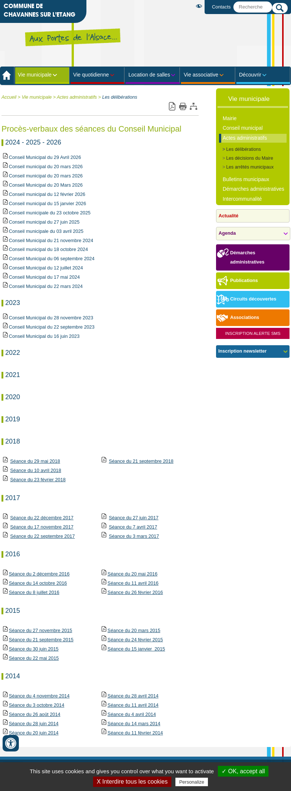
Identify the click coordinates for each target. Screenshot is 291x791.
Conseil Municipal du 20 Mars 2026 (46, 185)
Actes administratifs (77, 97)
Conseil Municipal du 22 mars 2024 (46, 286)
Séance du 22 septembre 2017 (42, 536)
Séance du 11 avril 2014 (132, 705)
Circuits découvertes (246, 300)
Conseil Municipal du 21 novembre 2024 (51, 240)
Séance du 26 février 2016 (135, 592)
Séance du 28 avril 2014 (132, 696)
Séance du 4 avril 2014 (131, 714)
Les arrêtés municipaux (250, 167)
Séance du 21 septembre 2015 (37, 639)
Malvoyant (200, 6)
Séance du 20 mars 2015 (133, 630)
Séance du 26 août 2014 (34, 714)
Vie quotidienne (91, 75)
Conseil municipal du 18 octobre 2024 (48, 249)
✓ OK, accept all (243, 771)
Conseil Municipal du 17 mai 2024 (44, 277)
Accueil (8, 97)
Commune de (39, 10)
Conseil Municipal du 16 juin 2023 (44, 336)
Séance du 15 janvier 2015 (136, 649)
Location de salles (149, 75)
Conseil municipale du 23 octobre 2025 (49, 212)
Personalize (191, 782)
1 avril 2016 (132, 583)
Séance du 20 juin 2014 (33, 733)
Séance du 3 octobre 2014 (36, 705)
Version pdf (172, 106)
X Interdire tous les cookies (132, 781)
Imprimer (182, 106)
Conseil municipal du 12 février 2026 (47, 194)
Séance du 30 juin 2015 (29, 649)
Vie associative (201, 75)
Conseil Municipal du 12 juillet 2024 (46, 268)
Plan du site (193, 106)
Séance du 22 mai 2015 (34, 658)
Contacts (221, 7)
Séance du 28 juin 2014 (33, 723)
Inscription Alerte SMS (253, 333)
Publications (237, 281)
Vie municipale (34, 75)
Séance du (21, 479)
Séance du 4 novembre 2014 (39, 696)
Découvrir (250, 75)
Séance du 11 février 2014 (135, 733)
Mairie (230, 118)
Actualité (228, 215)
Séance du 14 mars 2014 (133, 723)
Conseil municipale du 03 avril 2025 (46, 231)
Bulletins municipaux (246, 179)
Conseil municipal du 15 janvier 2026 (47, 203)
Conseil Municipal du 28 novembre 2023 (51, 317)
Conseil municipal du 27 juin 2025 (44, 222)
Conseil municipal (243, 128)
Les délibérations (119, 97)
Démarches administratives (253, 189)
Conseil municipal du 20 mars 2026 (46, 166)
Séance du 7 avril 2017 (133, 527)
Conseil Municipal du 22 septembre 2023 (52, 327)
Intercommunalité (242, 199)
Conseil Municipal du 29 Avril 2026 (45, 157)
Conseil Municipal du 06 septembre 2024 (52, 258)
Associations (237, 318)
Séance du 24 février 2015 (135, 639)
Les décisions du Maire (249, 158)
